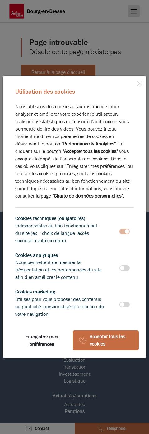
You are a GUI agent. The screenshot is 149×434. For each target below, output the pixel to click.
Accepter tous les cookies (102, 340)
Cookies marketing (35, 292)
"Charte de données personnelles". (88, 196)
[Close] (139, 82)
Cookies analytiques (36, 255)
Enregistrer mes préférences (41, 340)
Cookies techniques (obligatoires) (50, 218)
